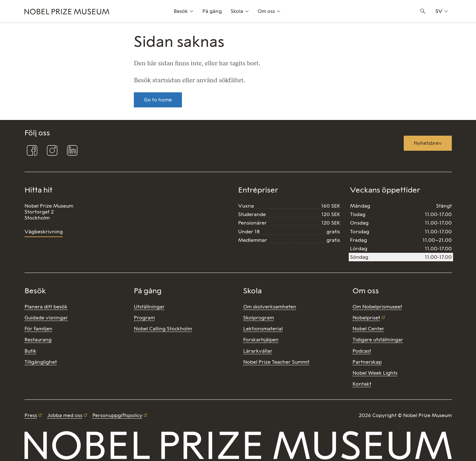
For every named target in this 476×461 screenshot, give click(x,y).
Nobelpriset (366, 318)
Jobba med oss (64, 415)
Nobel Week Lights (375, 373)
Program (144, 318)
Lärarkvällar (257, 351)
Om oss (266, 11)
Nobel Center (368, 329)
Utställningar (149, 307)
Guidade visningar (46, 318)
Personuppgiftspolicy (117, 415)
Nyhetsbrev (428, 143)
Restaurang (38, 340)
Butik (30, 351)
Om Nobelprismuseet (377, 307)
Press (31, 415)
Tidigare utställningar (378, 340)
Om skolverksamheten (269, 307)
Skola (237, 11)
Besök (181, 11)
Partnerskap (367, 362)
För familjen (38, 329)
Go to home (158, 100)
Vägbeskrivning (44, 232)
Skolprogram (258, 318)
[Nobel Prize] (96, 11)
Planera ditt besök (46, 307)
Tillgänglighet (41, 362)
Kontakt (362, 384)
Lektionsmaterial (263, 329)
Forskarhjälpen (261, 340)
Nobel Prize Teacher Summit (276, 362)
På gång (212, 11)
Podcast (362, 351)
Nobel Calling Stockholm (163, 329)
